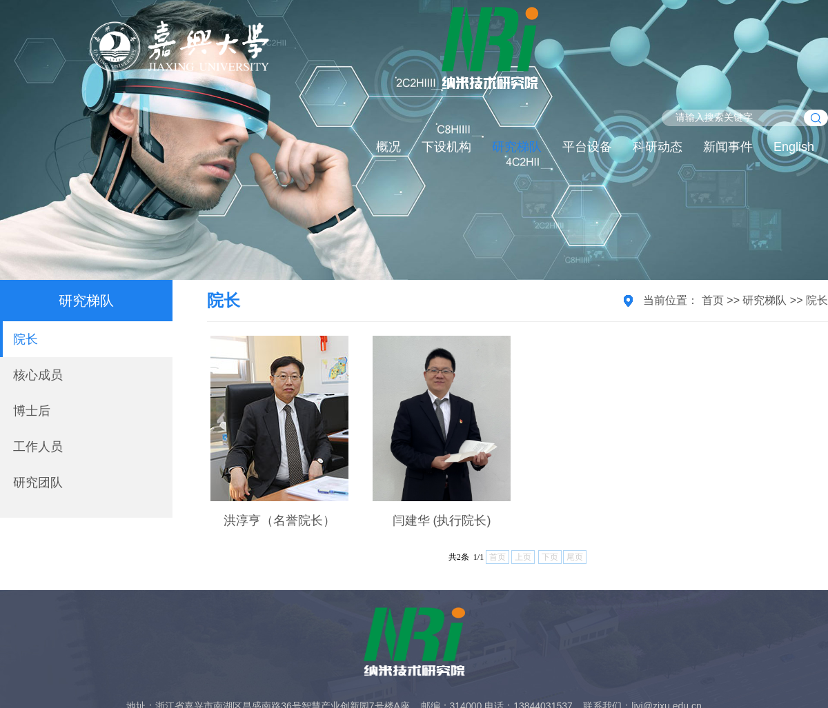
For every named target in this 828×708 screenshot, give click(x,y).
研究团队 (38, 482)
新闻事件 (728, 147)
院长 (25, 339)
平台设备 (587, 147)
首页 (713, 300)
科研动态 (657, 147)
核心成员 (38, 375)
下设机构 (446, 147)
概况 (388, 147)
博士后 (31, 411)
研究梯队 (517, 147)
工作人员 (38, 447)
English (793, 147)
